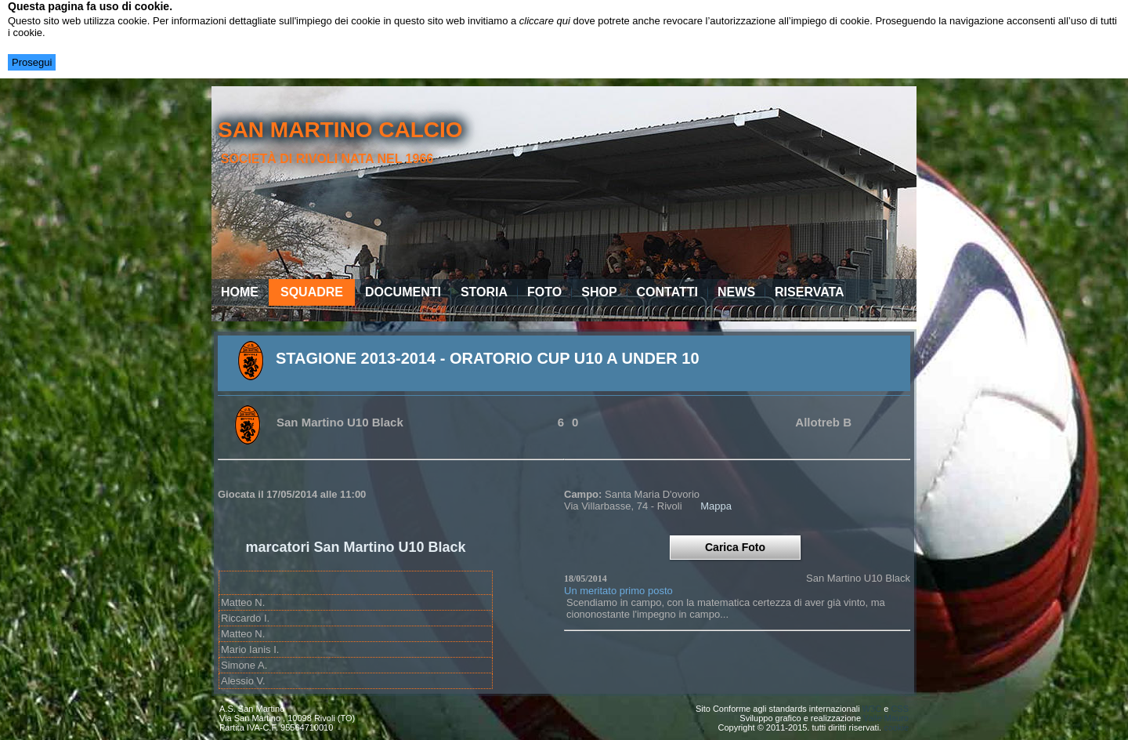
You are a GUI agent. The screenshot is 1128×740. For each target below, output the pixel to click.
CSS (900, 708)
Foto (544, 292)
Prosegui (32, 62)
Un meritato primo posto (618, 591)
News (736, 292)
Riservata (809, 292)
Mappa (716, 506)
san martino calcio (340, 130)
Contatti (668, 292)
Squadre (311, 292)
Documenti (403, 292)
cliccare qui (544, 21)
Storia (484, 292)
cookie (896, 727)
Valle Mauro (886, 718)
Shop (598, 292)
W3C (871, 708)
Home (239, 292)
